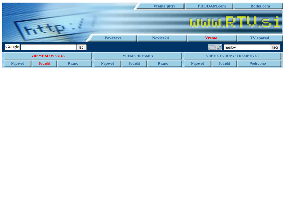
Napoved (17, 64)
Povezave (113, 38)
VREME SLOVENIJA (48, 56)
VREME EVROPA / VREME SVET (232, 56)
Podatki (44, 64)
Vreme (211, 38)
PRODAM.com (209, 6)
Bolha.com (258, 6)
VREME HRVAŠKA (138, 56)
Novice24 (160, 38)
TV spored (259, 38)
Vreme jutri (162, 6)
